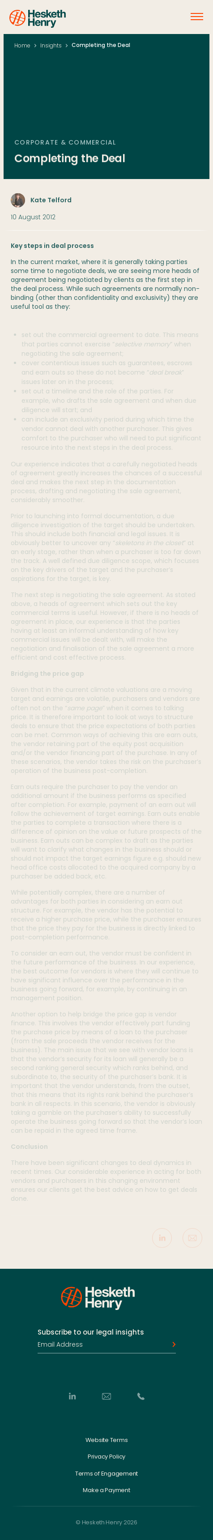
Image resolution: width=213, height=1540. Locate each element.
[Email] (106, 1396)
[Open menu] (197, 16)
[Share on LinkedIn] (162, 1240)
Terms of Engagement (106, 1473)
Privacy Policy (106, 1456)
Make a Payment (106, 1490)
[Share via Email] (192, 1240)
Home (22, 45)
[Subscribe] (171, 1344)
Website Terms (106, 1439)
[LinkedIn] (72, 1396)
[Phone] (141, 1396)
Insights (51, 45)
